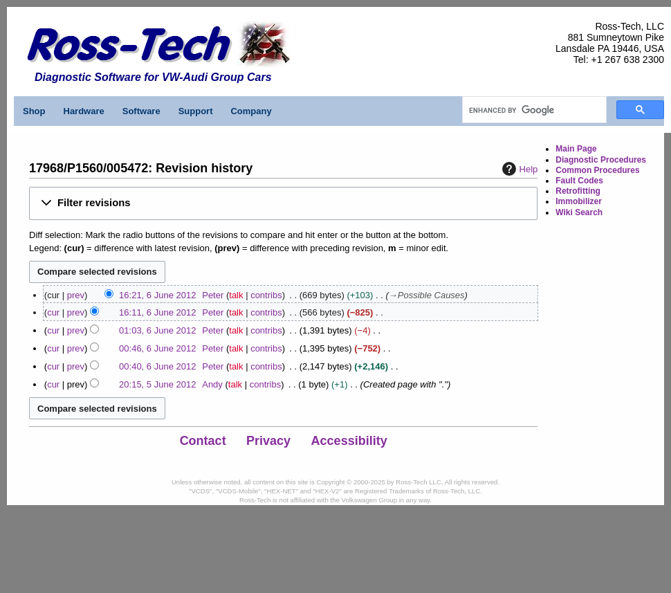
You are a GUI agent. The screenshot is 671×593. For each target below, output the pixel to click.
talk (236, 295)
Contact (203, 441)
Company (250, 111)
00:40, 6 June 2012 (157, 366)
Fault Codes (579, 180)
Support (195, 111)
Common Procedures (597, 170)
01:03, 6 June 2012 (157, 330)
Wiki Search (579, 212)
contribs (266, 295)
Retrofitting (577, 191)
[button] (283, 203)
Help (518, 169)
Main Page (575, 149)
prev (75, 295)
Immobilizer (578, 201)
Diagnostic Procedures (600, 160)
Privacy (268, 441)
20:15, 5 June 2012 (157, 384)
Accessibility (349, 441)
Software (141, 111)
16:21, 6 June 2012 (157, 295)
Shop (34, 111)
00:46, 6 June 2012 (157, 348)
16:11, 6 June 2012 (157, 312)
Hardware (84, 111)
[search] (533, 110)
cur (53, 312)
